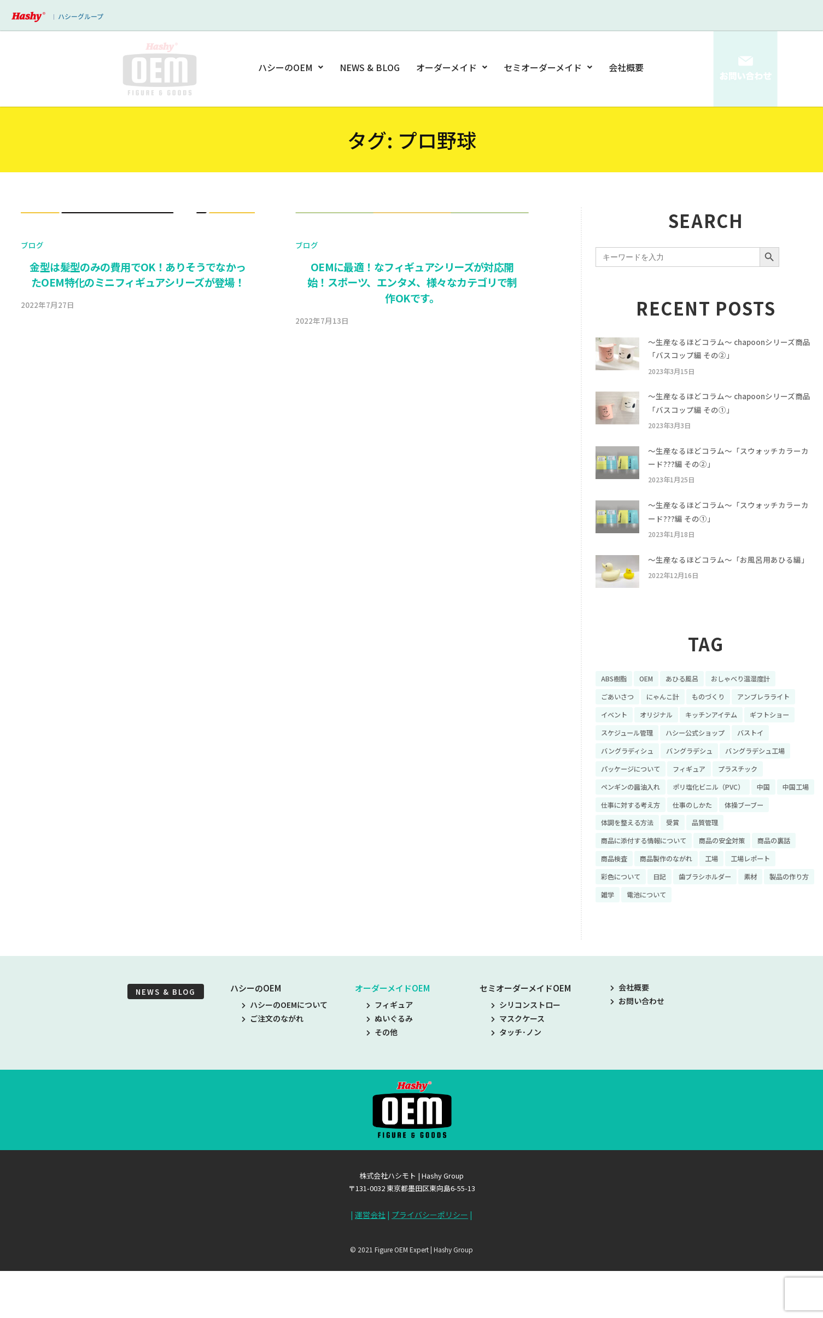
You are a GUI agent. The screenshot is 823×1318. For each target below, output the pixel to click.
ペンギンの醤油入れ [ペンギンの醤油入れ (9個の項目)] (635, 832)
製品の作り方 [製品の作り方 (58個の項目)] (652, 946)
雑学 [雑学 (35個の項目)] (695, 946)
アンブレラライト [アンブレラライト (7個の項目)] (631, 737)
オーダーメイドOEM (392, 1041)
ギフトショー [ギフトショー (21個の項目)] (697, 756)
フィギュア (389, 1057)
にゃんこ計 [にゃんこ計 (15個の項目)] (671, 718)
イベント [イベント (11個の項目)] (689, 737)
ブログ (32, 524)
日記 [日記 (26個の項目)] (725, 927)
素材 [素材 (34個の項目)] (608, 946)
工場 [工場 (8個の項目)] (776, 908)
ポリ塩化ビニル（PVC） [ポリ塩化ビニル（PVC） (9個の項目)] (724, 832)
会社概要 (626, 67)
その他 (382, 1085)
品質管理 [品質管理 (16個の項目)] (776, 870)
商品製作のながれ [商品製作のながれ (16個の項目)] (725, 908)
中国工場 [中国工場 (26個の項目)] (616, 851)
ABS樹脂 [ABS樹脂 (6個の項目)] (616, 699)
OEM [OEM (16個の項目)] (651, 699)
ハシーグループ (80, 16)
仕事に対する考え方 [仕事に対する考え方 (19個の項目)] (678, 851)
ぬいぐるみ (389, 1071)
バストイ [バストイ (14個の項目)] (697, 775)
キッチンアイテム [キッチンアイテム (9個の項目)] (631, 756)
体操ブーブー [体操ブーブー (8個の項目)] (623, 870)
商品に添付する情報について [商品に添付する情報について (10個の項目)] (651, 889)
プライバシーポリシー (430, 1267)
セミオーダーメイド (548, 67)
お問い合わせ (637, 1053)
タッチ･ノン (516, 1085)
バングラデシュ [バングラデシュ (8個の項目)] (628, 794)
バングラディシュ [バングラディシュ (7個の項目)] (756, 775)
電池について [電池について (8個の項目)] (738, 946)
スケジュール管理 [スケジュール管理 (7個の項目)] (763, 756)
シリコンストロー (526, 1057)
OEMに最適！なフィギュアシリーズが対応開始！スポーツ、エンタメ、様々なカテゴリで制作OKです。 (412, 562)
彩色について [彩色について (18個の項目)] (682, 927)
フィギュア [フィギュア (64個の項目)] (701, 813)
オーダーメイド (451, 67)
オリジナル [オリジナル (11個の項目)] (736, 737)
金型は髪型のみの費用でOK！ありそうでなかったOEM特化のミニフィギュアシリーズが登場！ (138, 554)
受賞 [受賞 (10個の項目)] (740, 870)
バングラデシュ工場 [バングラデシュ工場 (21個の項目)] (702, 794)
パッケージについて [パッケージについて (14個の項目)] (635, 813)
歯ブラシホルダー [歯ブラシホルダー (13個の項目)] (776, 927)
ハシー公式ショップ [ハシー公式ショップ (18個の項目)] (635, 775)
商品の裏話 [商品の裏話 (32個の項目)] (620, 908)
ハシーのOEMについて (285, 1057)
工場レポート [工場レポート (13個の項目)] (624, 927)
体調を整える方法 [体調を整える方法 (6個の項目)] (689, 870)
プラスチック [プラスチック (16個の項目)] (756, 813)
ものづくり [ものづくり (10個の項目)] (722, 718)
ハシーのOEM (292, 67)
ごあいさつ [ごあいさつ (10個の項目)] (620, 718)
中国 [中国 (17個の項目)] (785, 832)
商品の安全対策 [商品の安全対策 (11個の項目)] (740, 889)
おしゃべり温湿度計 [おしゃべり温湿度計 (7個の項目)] (757, 699)
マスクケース (518, 1071)
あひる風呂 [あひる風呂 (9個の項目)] (691, 699)
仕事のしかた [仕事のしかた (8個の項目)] (749, 851)
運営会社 (370, 1267)
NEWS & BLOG (370, 67)
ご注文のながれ (272, 1071)
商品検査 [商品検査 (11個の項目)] (667, 908)
